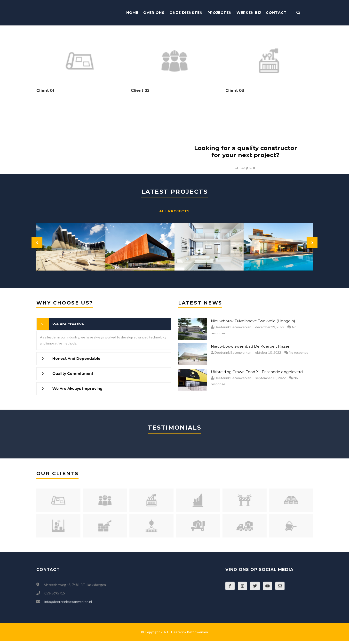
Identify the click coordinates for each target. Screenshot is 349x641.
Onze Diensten (186, 12)
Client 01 (45, 90)
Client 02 (140, 90)
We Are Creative (68, 324)
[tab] (103, 324)
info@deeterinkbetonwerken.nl (68, 602)
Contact (276, 12)
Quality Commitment (72, 373)
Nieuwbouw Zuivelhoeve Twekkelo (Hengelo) (253, 321)
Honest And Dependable (76, 358)
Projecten (219, 12)
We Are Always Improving (77, 388)
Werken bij (249, 12)
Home (132, 12)
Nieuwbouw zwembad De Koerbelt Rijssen (250, 346)
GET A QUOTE (245, 168)
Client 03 (234, 90)
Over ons (154, 12)
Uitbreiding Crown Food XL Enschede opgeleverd (257, 371)
